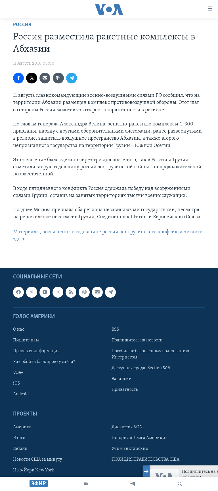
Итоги (19, 438)
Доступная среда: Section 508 (141, 368)
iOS (16, 383)
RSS (115, 329)
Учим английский (130, 448)
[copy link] (58, 78)
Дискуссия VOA (127, 427)
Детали (20, 448)
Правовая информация (36, 351)
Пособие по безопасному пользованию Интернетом (150, 354)
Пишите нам (26, 340)
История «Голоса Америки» (140, 438)
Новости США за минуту (37, 459)
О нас (18, 329)
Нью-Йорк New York (33, 470)
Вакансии (122, 379)
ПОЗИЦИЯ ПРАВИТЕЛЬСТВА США (145, 459)
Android (21, 394)
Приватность (125, 389)
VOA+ (18, 372)
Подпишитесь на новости (137, 340)
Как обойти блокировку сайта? (44, 362)
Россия (22, 25)
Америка (22, 427)
